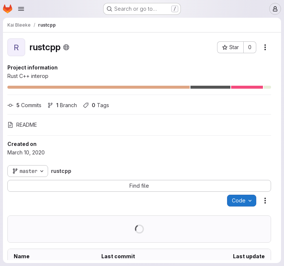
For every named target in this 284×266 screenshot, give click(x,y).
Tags (96, 105)
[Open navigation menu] (21, 9)
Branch (62, 105)
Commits (24, 105)
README (22, 125)
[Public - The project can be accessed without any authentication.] (66, 47)
